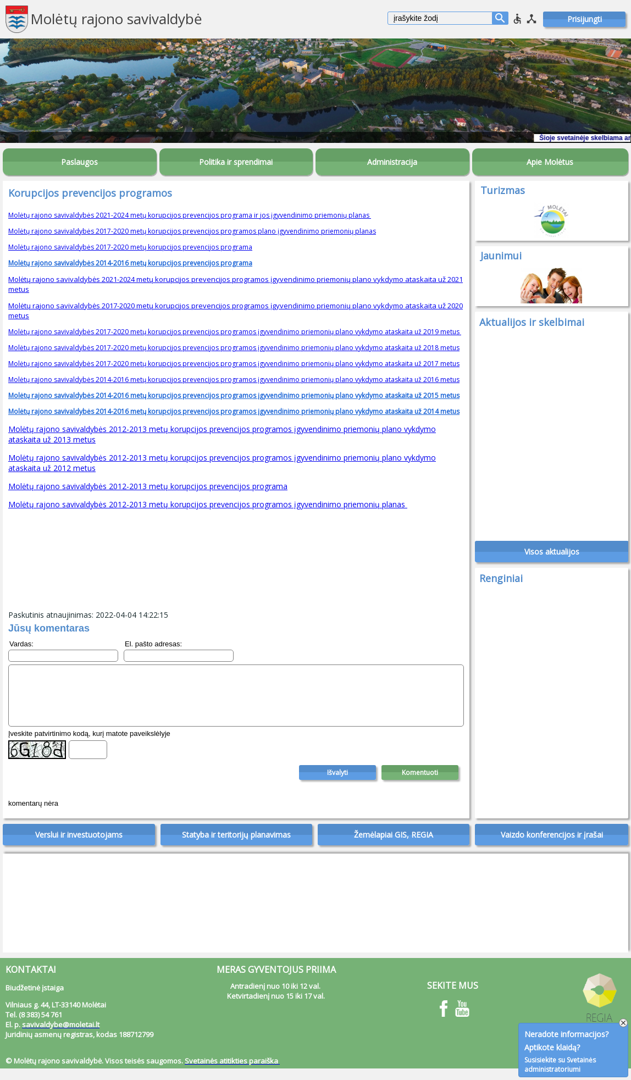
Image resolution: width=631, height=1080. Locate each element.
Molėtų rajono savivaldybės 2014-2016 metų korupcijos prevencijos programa (130, 263)
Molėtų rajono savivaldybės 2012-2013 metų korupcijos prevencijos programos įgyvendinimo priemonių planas (207, 504)
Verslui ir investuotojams (79, 846)
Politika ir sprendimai (236, 162)
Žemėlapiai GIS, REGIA (393, 846)
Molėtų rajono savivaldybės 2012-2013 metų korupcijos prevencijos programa (147, 486)
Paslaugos (79, 162)
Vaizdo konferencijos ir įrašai (552, 846)
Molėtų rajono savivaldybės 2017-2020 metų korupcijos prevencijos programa (130, 247)
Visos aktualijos (551, 557)
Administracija (392, 162)
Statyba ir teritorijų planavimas (236, 846)
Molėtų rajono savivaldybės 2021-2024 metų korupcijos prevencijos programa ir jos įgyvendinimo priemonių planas (189, 215)
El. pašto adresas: (153, 644)
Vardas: (21, 644)
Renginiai (501, 584)
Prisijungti (584, 19)
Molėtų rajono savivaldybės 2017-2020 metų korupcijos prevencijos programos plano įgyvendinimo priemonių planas (192, 231)
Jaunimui (501, 255)
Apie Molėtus (550, 162)
